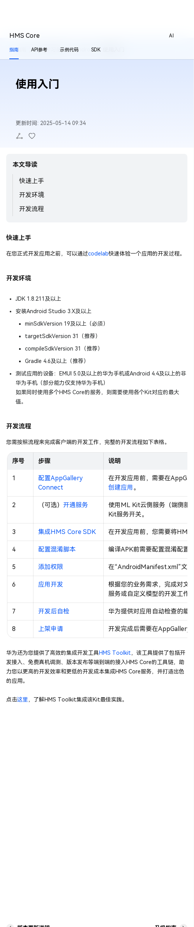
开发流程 (31, 209)
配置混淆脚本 (57, 549)
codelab (98, 253)
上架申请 (50, 629)
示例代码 (69, 50)
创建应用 (120, 487)
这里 (22, 699)
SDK (96, 50)
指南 (14, 50)
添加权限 (50, 567)
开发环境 (31, 195)
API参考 (39, 50)
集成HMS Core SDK (67, 532)
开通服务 (75, 505)
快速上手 (31, 181)
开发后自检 (53, 611)
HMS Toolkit (115, 653)
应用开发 (50, 584)
